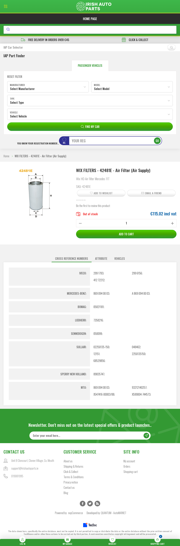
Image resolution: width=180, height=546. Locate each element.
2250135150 (138, 354)
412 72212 (99, 280)
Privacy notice (71, 482)
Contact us (69, 487)
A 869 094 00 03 (141, 293)
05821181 (99, 307)
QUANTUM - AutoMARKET (113, 513)
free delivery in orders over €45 (45, 40)
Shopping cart (130, 472)
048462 (136, 347)
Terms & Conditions (74, 477)
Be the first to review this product (93, 206)
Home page (90, 18)
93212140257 (139, 387)
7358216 (98, 320)
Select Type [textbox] (17, 102)
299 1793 (98, 273)
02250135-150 (101, 347)
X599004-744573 (141, 394)
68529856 (99, 361)
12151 (97, 354)
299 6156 (137, 273)
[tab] (72, 258)
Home (6, 156)
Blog (66, 493)
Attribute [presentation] (101, 258)
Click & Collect (71, 472)
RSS (97, 503)
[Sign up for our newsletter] (89, 436)
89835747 (99, 374)
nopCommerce (75, 513)
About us (68, 461)
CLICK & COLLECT (135, 40)
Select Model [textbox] (101, 89)
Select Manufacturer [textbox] (22, 89)
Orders (126, 466)
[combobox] (90, 30)
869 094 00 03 (101, 293)
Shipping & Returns (73, 466)
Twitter (90, 503)
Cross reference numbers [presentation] (71, 258)
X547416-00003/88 (104, 394)
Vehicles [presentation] (119, 258)
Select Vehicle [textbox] (18, 116)
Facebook (82, 503)
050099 (98, 333)
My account (129, 461)
